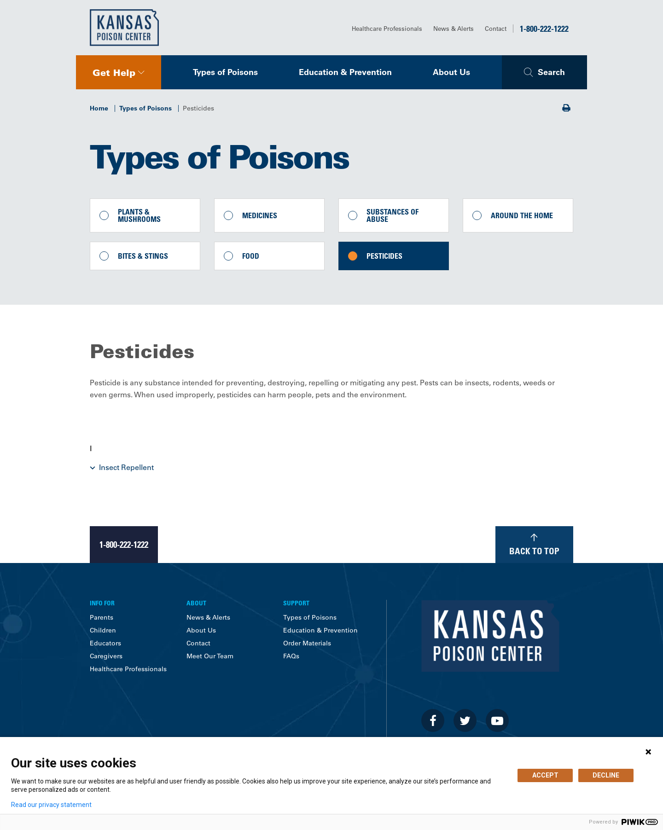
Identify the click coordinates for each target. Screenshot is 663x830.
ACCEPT (545, 775)
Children (103, 630)
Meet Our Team (209, 656)
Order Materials (307, 643)
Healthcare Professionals (387, 28)
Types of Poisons (225, 72)
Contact (495, 28)
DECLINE (606, 775)
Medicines (259, 215)
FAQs (291, 656)
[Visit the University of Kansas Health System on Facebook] (432, 720)
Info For (102, 603)
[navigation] (118, 72)
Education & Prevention (345, 72)
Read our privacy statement (51, 804)
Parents (101, 617)
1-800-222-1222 (544, 28)
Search (551, 72)
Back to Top (534, 551)
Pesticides (384, 256)
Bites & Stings (143, 256)
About (196, 603)
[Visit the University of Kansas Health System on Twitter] (465, 720)
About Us (451, 72)
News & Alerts (453, 28)
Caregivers (106, 656)
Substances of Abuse (392, 215)
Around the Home (522, 215)
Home (99, 108)
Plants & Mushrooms (139, 215)
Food (250, 256)
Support (296, 603)
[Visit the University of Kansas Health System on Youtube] (497, 720)
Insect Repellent (126, 467)
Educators (105, 643)
